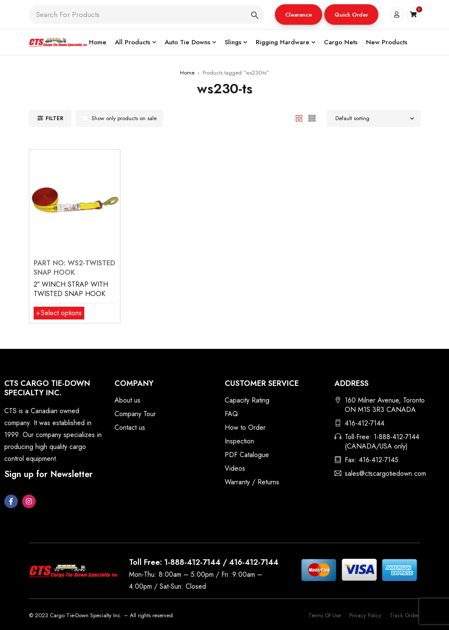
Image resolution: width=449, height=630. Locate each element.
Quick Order (351, 15)
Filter (54, 118)
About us (127, 400)
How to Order (245, 427)
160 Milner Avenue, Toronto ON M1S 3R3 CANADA (385, 404)
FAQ (231, 414)
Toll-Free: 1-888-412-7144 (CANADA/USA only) (382, 441)
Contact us (129, 427)
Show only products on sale (124, 118)
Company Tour (135, 414)
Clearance (298, 15)
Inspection (239, 441)
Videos (235, 468)
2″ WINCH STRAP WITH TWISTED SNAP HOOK (71, 289)
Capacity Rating (247, 400)
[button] (298, 14)
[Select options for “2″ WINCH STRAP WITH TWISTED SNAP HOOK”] (59, 313)
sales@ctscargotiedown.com (385, 473)
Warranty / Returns (252, 482)
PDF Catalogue (247, 455)
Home (187, 73)
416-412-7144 (364, 423)
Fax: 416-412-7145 (371, 460)
